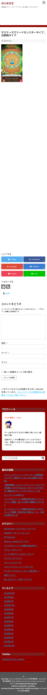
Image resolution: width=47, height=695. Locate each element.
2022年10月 (9, 593)
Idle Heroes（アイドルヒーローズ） (20, 528)
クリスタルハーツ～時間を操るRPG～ (21, 545)
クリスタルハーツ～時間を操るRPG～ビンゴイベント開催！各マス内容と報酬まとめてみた (24, 501)
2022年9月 (9, 597)
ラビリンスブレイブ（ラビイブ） (19, 566)
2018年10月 (9, 605)
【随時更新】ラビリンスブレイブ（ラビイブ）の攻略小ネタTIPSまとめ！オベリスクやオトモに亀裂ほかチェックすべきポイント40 (24, 487)
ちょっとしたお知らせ (14, 494)
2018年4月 (9, 629)
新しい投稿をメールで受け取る (18, 371)
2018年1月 (9, 641)
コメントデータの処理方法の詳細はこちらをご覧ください (23, 393)
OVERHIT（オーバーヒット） (17, 532)
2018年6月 (9, 621)
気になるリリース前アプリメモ (18, 579)
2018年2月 (9, 637)
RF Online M (9, 537)
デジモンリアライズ (13, 558)
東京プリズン (10, 575)
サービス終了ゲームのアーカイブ (19, 553)
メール (5, 352)
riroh (7, 293)
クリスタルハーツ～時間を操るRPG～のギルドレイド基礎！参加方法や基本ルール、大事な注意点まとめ (24, 512)
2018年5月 (9, 625)
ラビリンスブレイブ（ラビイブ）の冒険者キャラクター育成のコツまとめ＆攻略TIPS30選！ (24, 477)
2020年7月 (9, 601)
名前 (4, 342)
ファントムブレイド (13, 562)
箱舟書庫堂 (7, 3)
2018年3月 (9, 633)
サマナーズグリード (13, 549)
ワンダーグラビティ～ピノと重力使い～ (22, 570)
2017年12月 (9, 645)
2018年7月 (9, 617)
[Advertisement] (23, 170)
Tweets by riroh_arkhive (13, 659)
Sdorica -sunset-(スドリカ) (16, 541)
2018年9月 (9, 609)
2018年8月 (9, 613)
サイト (4, 362)
